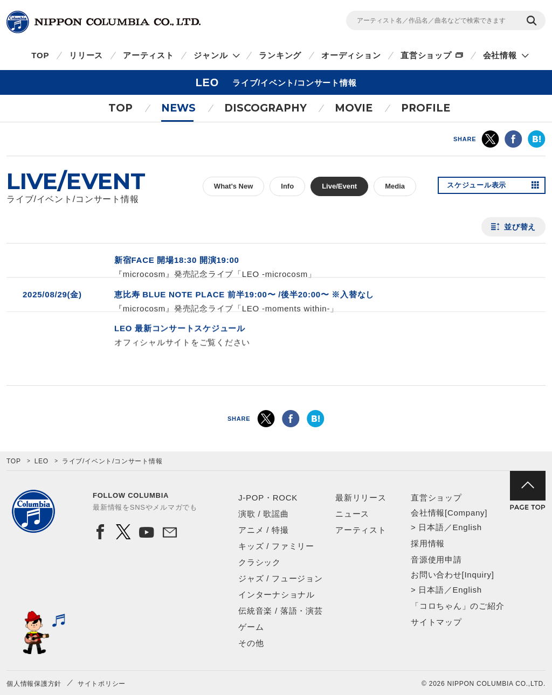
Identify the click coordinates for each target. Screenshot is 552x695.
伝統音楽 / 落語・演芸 (280, 610)
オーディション (351, 55)
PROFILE (425, 108)
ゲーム (251, 626)
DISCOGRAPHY (265, 108)
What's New (233, 186)
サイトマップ (436, 622)
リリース (86, 55)
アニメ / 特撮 (263, 529)
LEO (41, 461)
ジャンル (210, 55)
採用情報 (428, 543)
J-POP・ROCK (268, 497)
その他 (251, 643)
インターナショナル (276, 594)
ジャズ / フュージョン (280, 578)
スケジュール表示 (480, 186)
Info (287, 186)
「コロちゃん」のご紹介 (457, 605)
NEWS (178, 108)
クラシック (259, 562)
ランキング (280, 55)
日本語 (431, 527)
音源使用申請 (436, 559)
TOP (40, 55)
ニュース (352, 513)
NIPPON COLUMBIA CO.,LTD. (103, 22)
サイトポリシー (102, 683)
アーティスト (148, 55)
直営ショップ (426, 55)
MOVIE (353, 108)
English (466, 527)
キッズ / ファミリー (276, 546)
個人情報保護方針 (33, 683)
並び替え (520, 227)
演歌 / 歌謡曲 (263, 513)
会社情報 (500, 55)
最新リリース (361, 497)
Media (395, 186)
